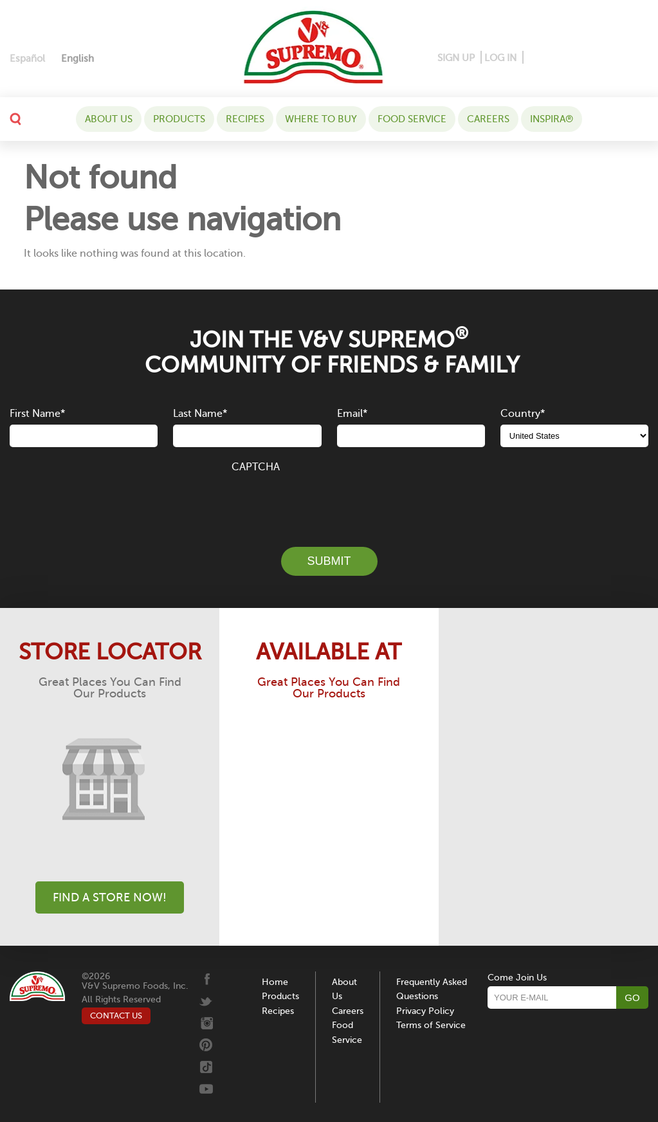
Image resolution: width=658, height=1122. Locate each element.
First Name (37, 413)
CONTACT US (116, 1015)
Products (179, 119)
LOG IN (500, 58)
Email (352, 413)
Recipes (245, 119)
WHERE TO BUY (321, 119)
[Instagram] (577, 58)
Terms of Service (431, 1025)
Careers (488, 119)
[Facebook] (534, 58)
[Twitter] (598, 58)
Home (275, 982)
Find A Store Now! (110, 897)
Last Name (200, 413)
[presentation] (329, 502)
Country (522, 413)
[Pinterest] (553, 58)
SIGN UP (456, 58)
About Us (109, 119)
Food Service (412, 119)
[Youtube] (637, 58)
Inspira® (551, 119)
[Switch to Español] (27, 59)
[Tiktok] (618, 58)
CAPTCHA (256, 467)
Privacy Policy (425, 1011)
